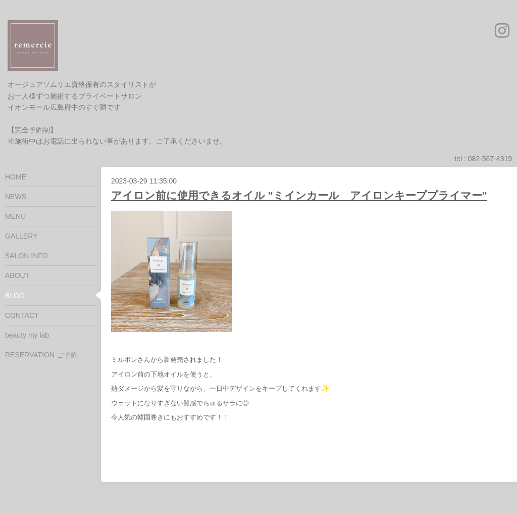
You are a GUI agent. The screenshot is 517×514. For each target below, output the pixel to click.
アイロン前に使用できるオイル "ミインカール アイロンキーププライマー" (299, 195)
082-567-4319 (490, 159)
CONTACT (22, 315)
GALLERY (21, 236)
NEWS (15, 197)
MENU (15, 216)
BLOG (15, 296)
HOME (15, 177)
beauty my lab (27, 335)
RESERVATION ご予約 (41, 355)
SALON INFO (26, 256)
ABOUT (17, 275)
